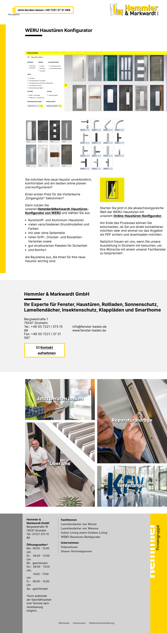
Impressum (79, 623)
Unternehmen (70, 542)
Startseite (64, 623)
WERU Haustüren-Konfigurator (80, 536)
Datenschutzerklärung (101, 623)
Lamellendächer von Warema (79, 528)
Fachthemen (69, 519)
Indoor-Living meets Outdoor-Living (84, 532)
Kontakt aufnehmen (47, 350)
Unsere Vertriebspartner (76, 551)
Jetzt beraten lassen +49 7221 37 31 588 (43, 10)
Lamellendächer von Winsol (79, 524)
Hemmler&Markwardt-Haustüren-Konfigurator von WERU (57, 211)
